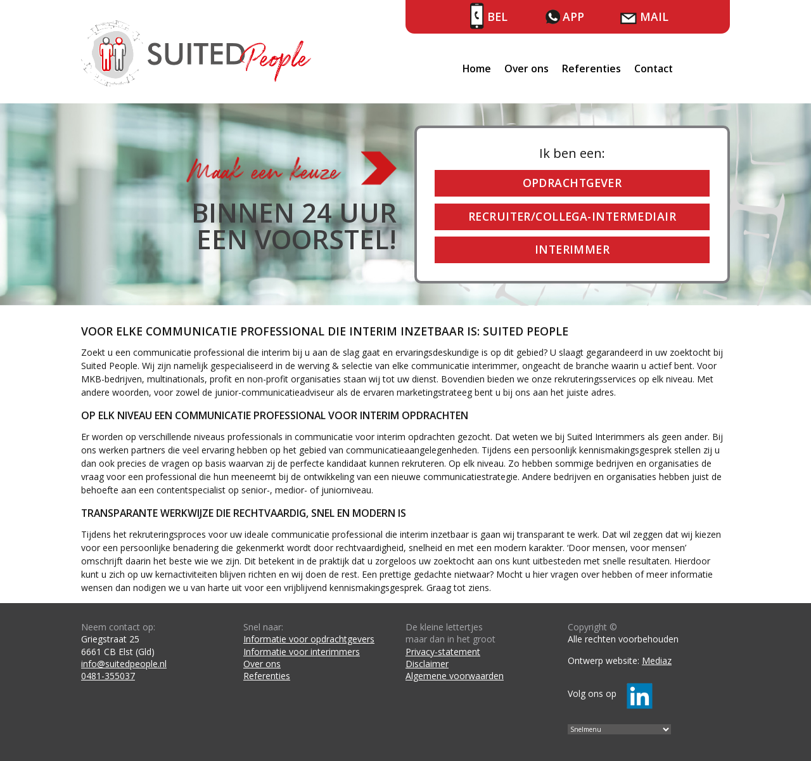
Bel (497, 16)
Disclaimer (427, 664)
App (573, 16)
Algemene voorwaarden (455, 676)
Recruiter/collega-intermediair (572, 216)
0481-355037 (108, 676)
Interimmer (572, 249)
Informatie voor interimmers (301, 652)
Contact (653, 68)
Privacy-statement (443, 652)
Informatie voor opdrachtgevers (308, 639)
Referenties (591, 68)
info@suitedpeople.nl (124, 664)
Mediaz (657, 660)
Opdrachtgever (572, 182)
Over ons (526, 68)
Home (477, 68)
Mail (654, 16)
